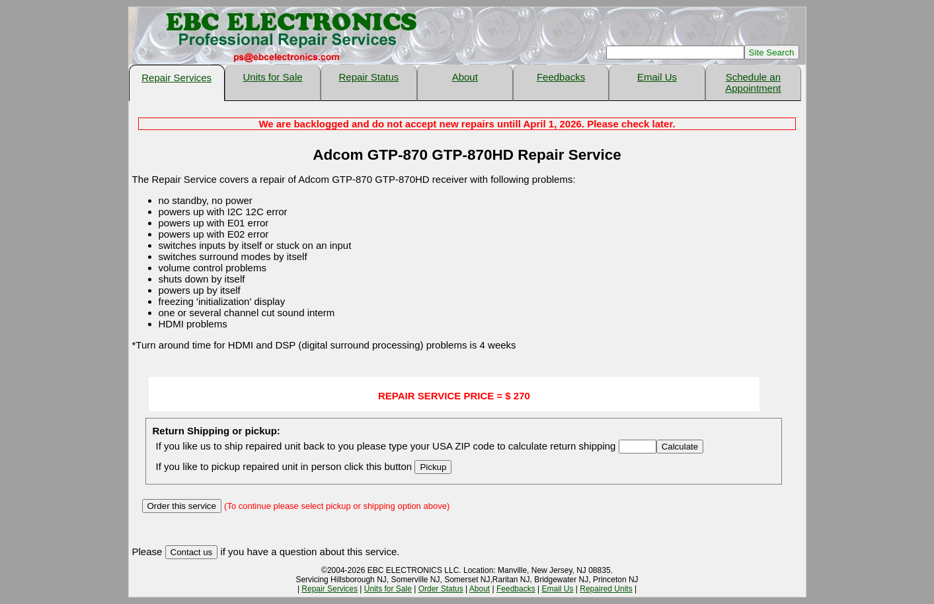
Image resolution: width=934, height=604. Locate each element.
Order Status (440, 588)
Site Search (772, 52)
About (465, 77)
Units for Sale (273, 77)
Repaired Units (606, 588)
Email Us (657, 77)
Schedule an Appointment (753, 82)
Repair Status (368, 77)
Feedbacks (561, 77)
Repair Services (176, 77)
